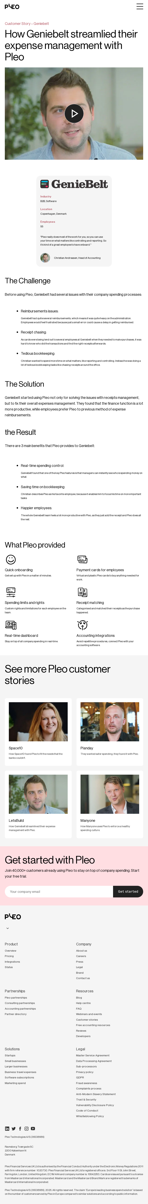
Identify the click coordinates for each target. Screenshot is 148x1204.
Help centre (83, 1003)
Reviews (81, 1030)
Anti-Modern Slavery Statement (96, 1094)
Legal (79, 967)
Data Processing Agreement (94, 1061)
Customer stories (87, 1019)
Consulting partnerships (20, 1003)
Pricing (9, 956)
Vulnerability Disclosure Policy (95, 1105)
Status (9, 967)
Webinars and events (89, 1014)
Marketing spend (15, 1083)
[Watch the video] (74, 113)
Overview (10, 950)
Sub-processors (86, 1066)
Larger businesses (16, 1066)
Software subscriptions (19, 1077)
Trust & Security (86, 1099)
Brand (80, 972)
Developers (83, 1036)
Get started (128, 891)
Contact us (83, 978)
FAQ (79, 1008)
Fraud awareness (86, 1083)
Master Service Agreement (92, 1055)
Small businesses (15, 1061)
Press (79, 961)
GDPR (80, 1077)
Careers (81, 956)
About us (81, 950)
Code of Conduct (87, 1110)
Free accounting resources (93, 1025)
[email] (59, 891)
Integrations (12, 961)
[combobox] (7, 928)
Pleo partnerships (16, 997)
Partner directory (16, 1014)
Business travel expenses (20, 1072)
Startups (10, 1055)
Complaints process (88, 1088)
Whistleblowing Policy (90, 1116)
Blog (79, 997)
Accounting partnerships (20, 1008)
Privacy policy (84, 1072)
